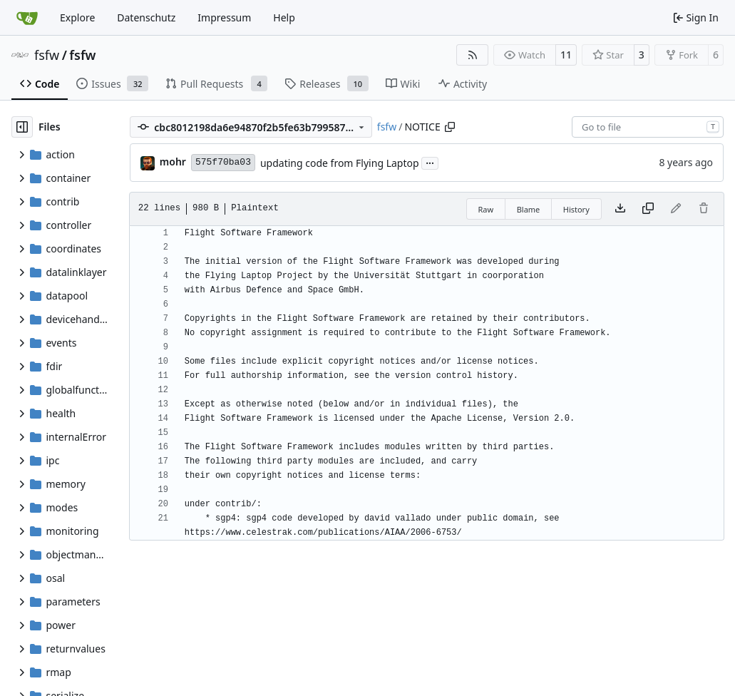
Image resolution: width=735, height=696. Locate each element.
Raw (486, 209)
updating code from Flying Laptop (339, 163)
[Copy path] (450, 127)
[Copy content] (648, 209)
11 (566, 54)
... (430, 162)
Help (284, 17)
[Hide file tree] (22, 127)
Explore (77, 17)
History (576, 209)
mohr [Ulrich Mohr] (173, 161)
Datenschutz (146, 17)
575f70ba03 (223, 162)
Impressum (224, 17)
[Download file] (620, 209)
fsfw (46, 55)
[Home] (27, 18)
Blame (528, 209)
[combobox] (648, 127)
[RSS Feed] (472, 55)
